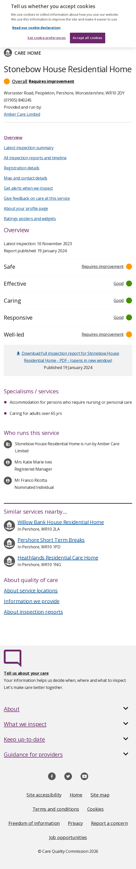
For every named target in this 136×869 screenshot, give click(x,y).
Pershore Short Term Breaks (51, 539)
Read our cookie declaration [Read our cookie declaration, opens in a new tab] (36, 21)
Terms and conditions (56, 809)
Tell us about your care (26, 673)
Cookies (95, 809)
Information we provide (31, 601)
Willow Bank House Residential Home (61, 522)
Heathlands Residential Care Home (58, 557)
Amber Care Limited (22, 114)
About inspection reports (33, 611)
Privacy (75, 823)
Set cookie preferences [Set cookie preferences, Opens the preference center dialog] (46, 31)
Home (76, 795)
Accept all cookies (87, 31)
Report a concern (109, 823)
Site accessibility (44, 795)
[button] (68, 81)
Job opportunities (68, 837)
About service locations (31, 590)
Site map (100, 795)
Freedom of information (34, 823)
